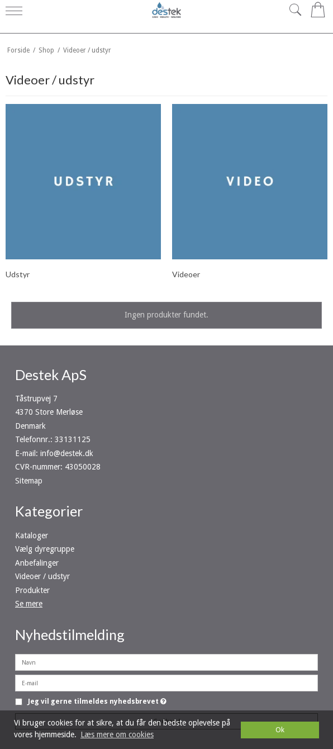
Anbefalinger (37, 562)
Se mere (28, 603)
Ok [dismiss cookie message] (279, 730)
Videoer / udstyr (42, 576)
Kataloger (31, 535)
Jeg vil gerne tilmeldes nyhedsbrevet (97, 701)
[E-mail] (166, 682)
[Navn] (166, 661)
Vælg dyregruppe (44, 548)
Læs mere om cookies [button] (117, 734)
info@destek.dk (66, 453)
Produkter (32, 590)
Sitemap (28, 480)
